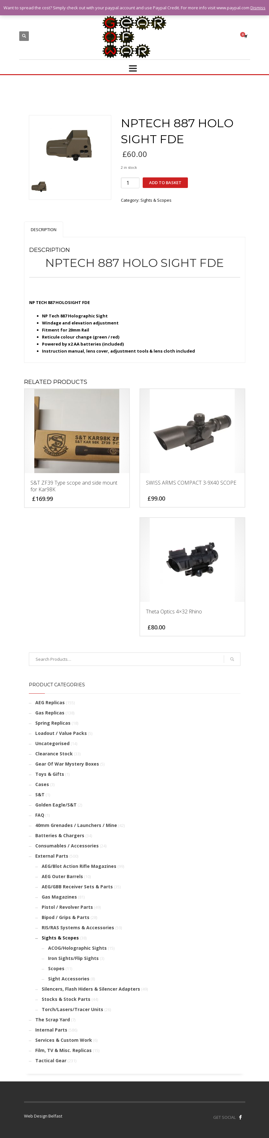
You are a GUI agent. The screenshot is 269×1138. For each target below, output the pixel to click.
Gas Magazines (59, 897)
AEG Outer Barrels (62, 876)
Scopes (56, 968)
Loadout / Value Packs (61, 733)
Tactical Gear (50, 1060)
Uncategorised (52, 743)
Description (43, 229)
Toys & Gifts (49, 774)
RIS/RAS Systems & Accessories (78, 927)
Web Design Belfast (43, 1116)
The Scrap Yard (52, 1020)
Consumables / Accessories (67, 846)
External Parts (51, 856)
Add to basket (165, 182)
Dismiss (257, 8)
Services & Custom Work (63, 1040)
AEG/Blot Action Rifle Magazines (79, 866)
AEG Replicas (50, 702)
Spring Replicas (53, 723)
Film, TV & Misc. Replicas (63, 1050)
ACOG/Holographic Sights (77, 948)
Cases (42, 784)
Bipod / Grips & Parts (65, 917)
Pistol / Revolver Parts (67, 907)
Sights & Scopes (156, 200)
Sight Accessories (68, 979)
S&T (40, 794)
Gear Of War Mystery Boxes (67, 764)
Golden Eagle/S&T (56, 805)
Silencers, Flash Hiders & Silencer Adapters (91, 989)
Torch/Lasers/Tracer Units (72, 1009)
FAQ (39, 815)
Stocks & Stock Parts (66, 999)
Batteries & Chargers (59, 835)
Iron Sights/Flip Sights (73, 958)
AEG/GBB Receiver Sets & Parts (77, 887)
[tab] (43, 229)
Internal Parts (51, 1030)
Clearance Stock (54, 754)
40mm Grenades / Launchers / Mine (76, 825)
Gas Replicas (49, 713)
